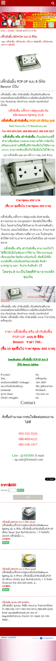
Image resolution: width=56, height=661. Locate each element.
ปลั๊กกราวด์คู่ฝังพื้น (34, 42)
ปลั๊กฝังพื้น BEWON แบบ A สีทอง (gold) (19, 569)
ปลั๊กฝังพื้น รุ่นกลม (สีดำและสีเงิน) (15, 602)
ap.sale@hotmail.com (29, 459)
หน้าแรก (3, 31)
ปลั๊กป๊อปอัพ (20, 42)
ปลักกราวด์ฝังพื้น (8, 45)
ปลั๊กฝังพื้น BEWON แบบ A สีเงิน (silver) (18, 522)
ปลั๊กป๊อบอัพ (48, 42)
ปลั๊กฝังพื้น (11, 31)
